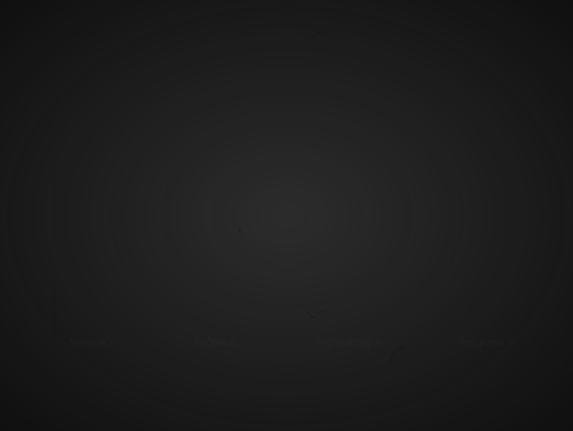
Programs (482, 342)
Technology (343, 342)
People (211, 342)
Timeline (87, 342)
